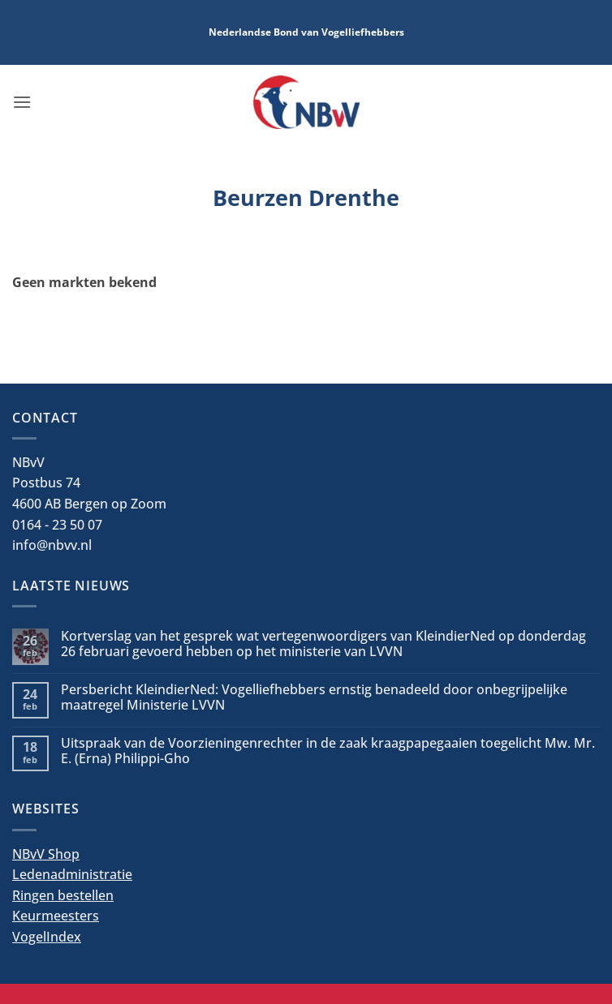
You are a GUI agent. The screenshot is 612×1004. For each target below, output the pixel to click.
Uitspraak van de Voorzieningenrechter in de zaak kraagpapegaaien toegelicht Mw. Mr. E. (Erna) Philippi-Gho (328, 751)
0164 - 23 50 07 (57, 525)
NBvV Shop (46, 854)
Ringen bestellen (63, 895)
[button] (22, 102)
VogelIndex (46, 937)
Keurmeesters (55, 916)
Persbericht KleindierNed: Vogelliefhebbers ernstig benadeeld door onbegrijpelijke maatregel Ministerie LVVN (314, 697)
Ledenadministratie (72, 874)
